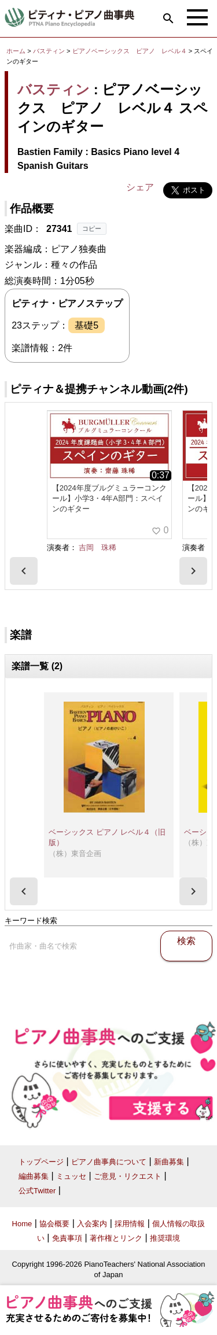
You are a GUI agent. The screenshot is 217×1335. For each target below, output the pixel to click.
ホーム (15, 50)
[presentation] (24, 571)
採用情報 (130, 1223)
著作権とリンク (116, 1238)
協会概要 (54, 1223)
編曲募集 (34, 1176)
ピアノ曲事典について (108, 1161)
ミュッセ (71, 1176)
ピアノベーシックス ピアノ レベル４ (130, 50)
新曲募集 (169, 1161)
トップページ (41, 1161)
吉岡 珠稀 (97, 547)
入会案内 (92, 1223)
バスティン (49, 50)
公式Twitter (37, 1190)
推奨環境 (165, 1238)
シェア (140, 187)
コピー (91, 228)
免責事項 (67, 1238)
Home (22, 1223)
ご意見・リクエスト (127, 1176)
